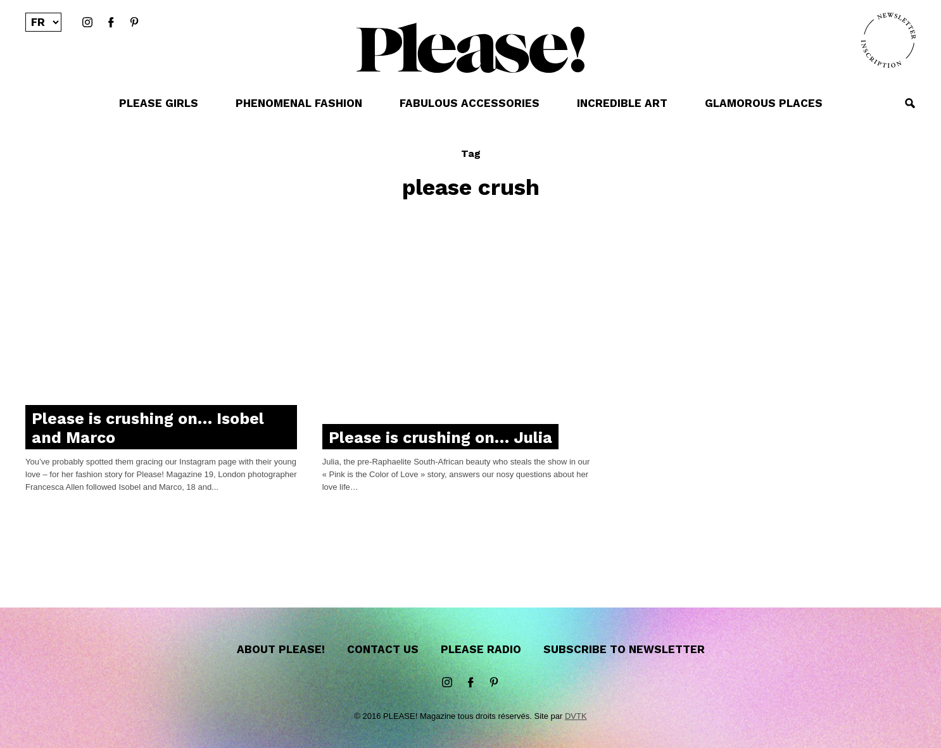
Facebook (111, 23)
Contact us (383, 649)
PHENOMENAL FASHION (299, 103)
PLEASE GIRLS (158, 103)
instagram (87, 23)
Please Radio (481, 649)
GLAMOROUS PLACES (764, 103)
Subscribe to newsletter (624, 649)
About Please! (281, 649)
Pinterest (134, 23)
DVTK (576, 716)
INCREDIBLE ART (622, 103)
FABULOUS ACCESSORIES (470, 103)
